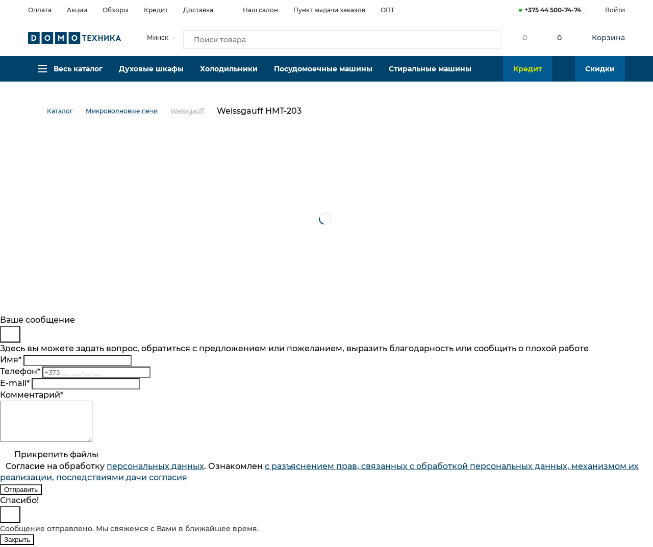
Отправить (21, 497)
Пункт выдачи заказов (329, 10)
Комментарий (31, 395)
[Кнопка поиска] (485, 38)
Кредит (156, 10)
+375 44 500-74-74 (552, 10)
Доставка (198, 10)
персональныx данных (155, 474)
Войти (615, 10)
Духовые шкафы (151, 74)
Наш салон (253, 9)
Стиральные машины (430, 74)
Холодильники (229, 74)
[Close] (10, 334)
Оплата (40, 10)
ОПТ (387, 10)
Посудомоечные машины (323, 74)
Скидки (600, 74)
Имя (10, 359)
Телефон (20, 371)
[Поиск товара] (342, 37)
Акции (77, 10)
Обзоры (116, 10)
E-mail (15, 383)
